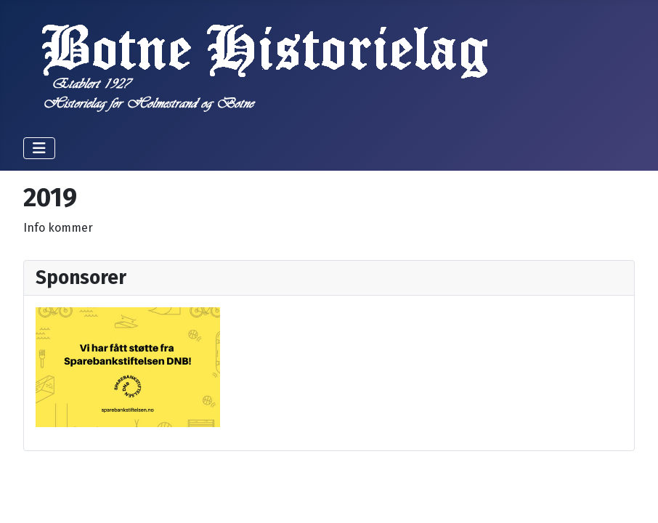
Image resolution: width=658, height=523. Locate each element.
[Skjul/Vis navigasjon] (39, 148)
